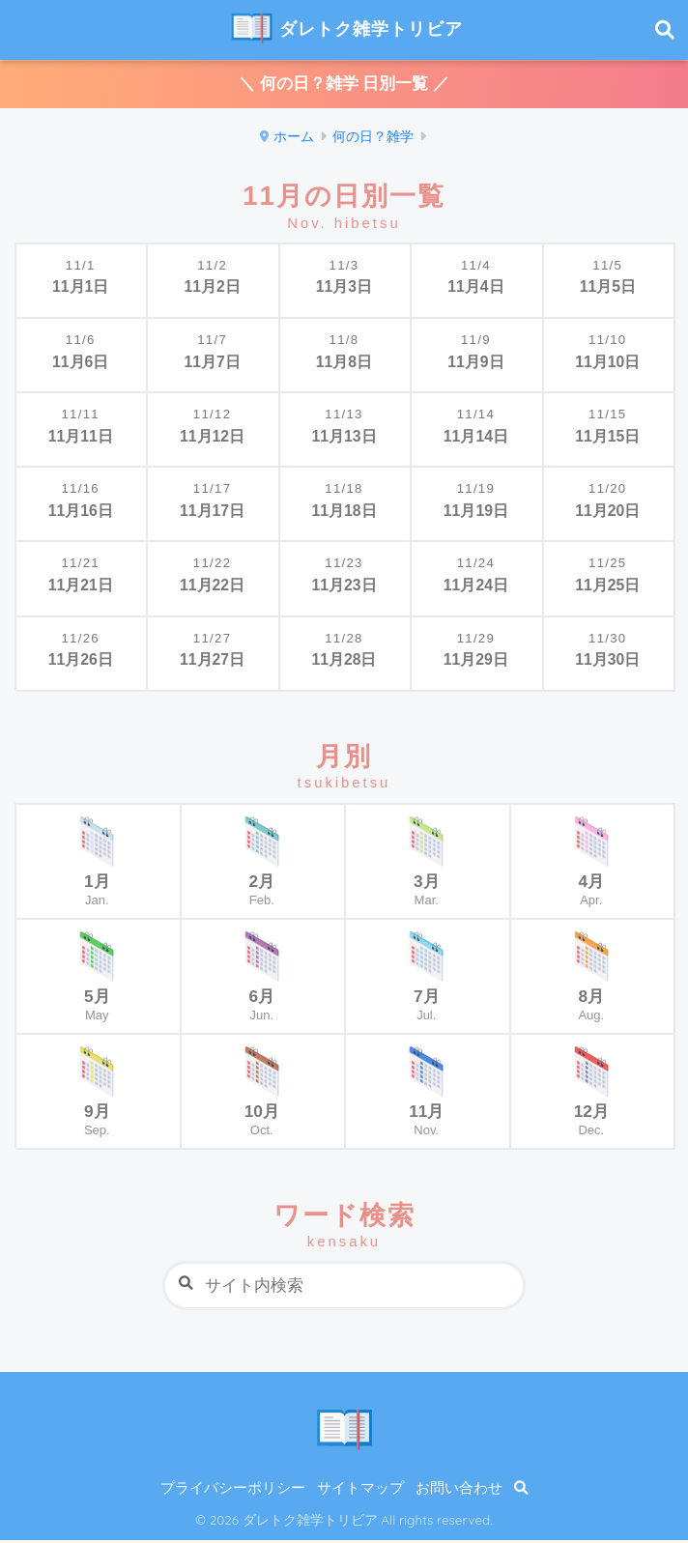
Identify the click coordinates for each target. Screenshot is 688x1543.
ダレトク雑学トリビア (346, 30)
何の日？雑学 (373, 138)
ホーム (293, 138)
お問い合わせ (459, 1491)
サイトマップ (360, 1491)
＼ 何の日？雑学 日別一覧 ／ (344, 85)
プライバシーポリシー (232, 1491)
